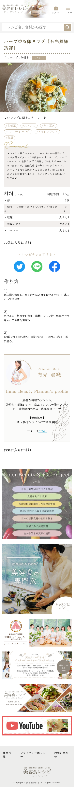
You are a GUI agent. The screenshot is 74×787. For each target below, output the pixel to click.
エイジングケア (48, 131)
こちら (42, 431)
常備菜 (11, 125)
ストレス (30, 125)
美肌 (10, 137)
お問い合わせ (61, 755)
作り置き (49, 125)
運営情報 (7, 755)
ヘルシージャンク (18, 131)
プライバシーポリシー (33, 755)
